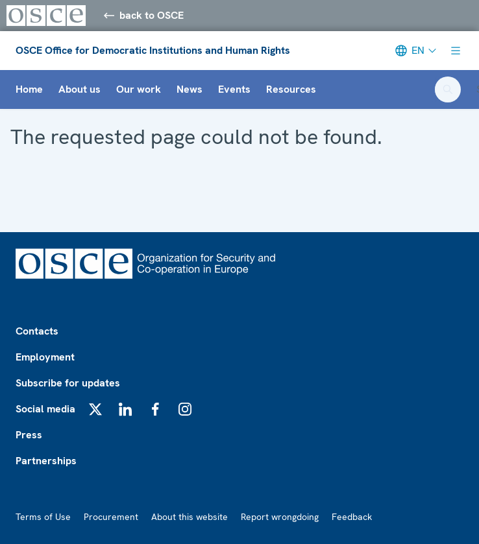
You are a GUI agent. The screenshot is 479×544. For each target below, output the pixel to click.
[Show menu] (456, 51)
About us (79, 89)
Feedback (352, 517)
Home (29, 89)
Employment (45, 357)
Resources (291, 89)
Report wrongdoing (280, 517)
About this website (189, 517)
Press (29, 435)
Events (234, 89)
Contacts (37, 331)
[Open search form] (448, 89)
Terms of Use (43, 517)
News (190, 89)
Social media (45, 409)
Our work (138, 89)
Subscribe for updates (68, 383)
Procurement (111, 517)
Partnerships (46, 460)
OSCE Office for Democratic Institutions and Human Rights (153, 50)
